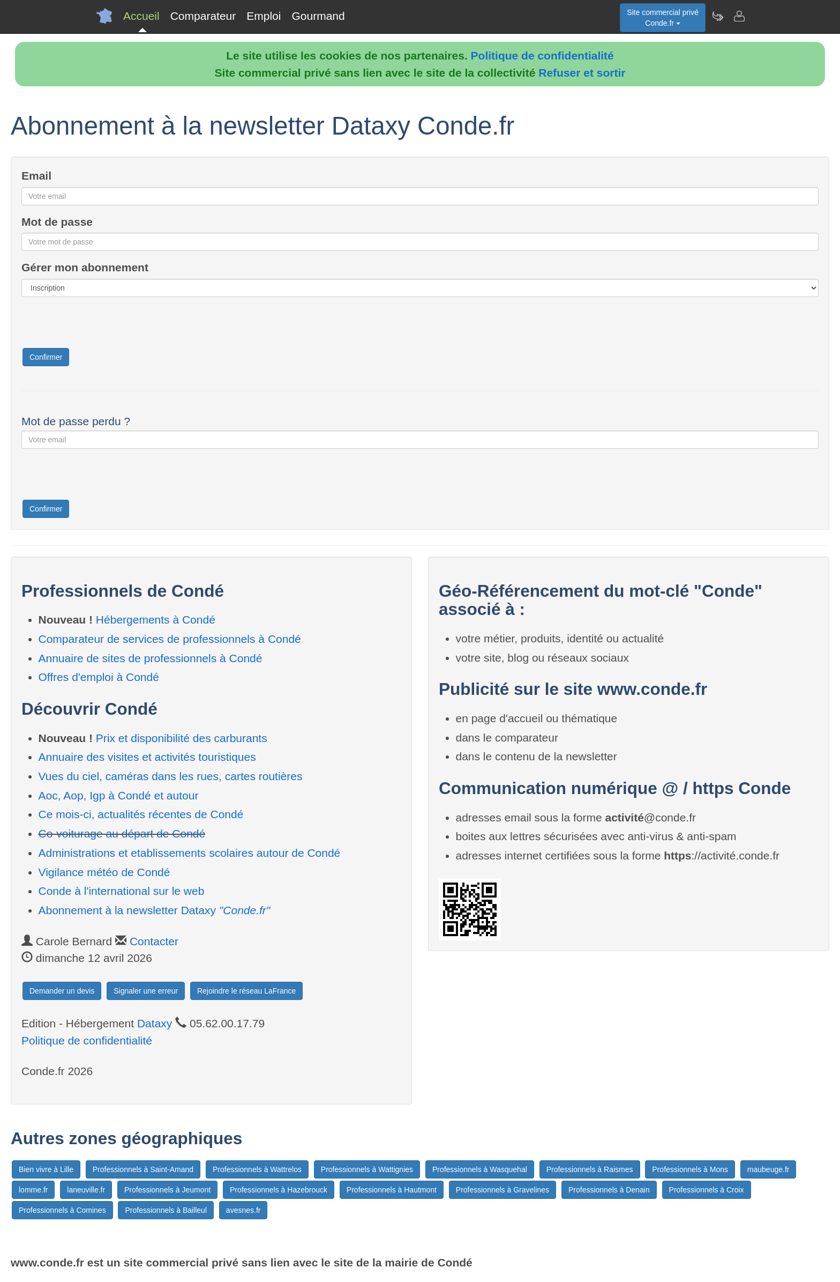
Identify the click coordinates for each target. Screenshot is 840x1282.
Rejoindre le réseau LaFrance (246, 991)
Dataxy (154, 1023)
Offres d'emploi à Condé (99, 677)
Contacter (154, 941)
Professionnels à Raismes (589, 1169)
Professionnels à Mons (690, 1169)
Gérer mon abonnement (84, 267)
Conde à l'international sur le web (122, 891)
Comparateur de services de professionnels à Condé (170, 639)
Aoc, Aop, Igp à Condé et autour (119, 795)
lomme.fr (33, 1189)
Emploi (263, 16)
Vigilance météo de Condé (104, 872)
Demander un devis (61, 991)
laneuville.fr (86, 1189)
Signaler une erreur (146, 991)
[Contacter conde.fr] (738, 16)
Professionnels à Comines (62, 1210)
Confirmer (45, 357)
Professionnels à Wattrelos (257, 1169)
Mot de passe (57, 222)
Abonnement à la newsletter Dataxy (155, 910)
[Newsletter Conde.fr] (717, 16)
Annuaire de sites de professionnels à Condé (150, 658)
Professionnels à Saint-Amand (143, 1169)
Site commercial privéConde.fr (663, 17)
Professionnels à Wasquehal (479, 1169)
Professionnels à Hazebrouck (278, 1189)
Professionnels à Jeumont (167, 1189)
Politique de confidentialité (542, 55)
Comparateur (203, 16)
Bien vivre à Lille (46, 1169)
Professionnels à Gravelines (502, 1189)
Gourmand (317, 16)
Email (36, 175)
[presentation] (102, 326)
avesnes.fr (243, 1210)
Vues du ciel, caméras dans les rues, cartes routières (171, 776)
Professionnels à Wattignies (367, 1169)
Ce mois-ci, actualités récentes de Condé (141, 814)
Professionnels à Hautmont (392, 1189)
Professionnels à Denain (609, 1189)
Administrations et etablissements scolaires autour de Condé (190, 853)
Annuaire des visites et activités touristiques (147, 757)
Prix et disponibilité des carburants (181, 738)
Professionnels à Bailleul (166, 1210)
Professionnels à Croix (706, 1189)
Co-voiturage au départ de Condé (122, 833)
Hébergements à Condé (155, 619)
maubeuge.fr (768, 1169)
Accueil (141, 16)
